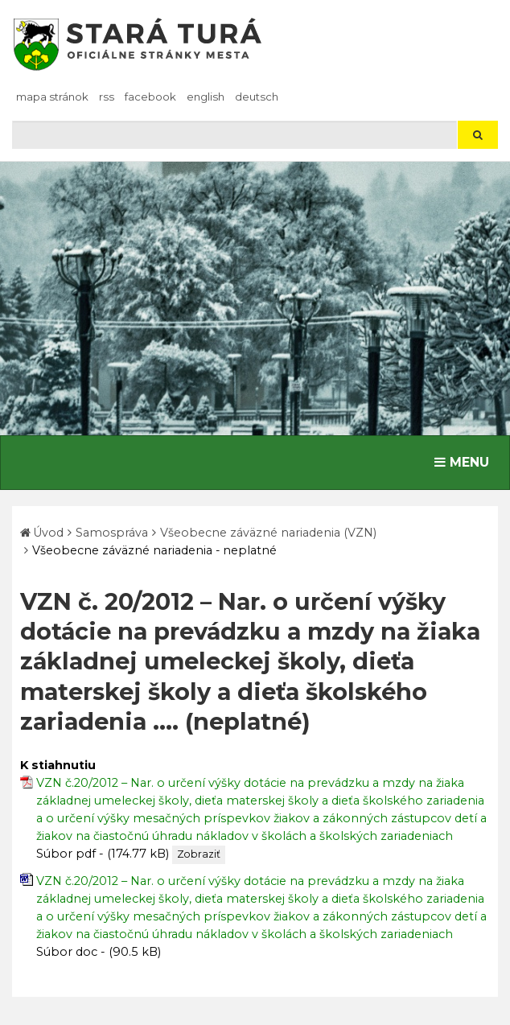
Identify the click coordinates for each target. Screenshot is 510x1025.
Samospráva (112, 532)
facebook (150, 96)
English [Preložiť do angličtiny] (205, 96)
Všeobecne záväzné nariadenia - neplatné (154, 550)
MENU (465, 461)
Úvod (48, 532)
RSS (106, 96)
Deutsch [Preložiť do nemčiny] (256, 96)
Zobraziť (198, 854)
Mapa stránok (52, 96)
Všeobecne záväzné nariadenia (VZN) (268, 532)
